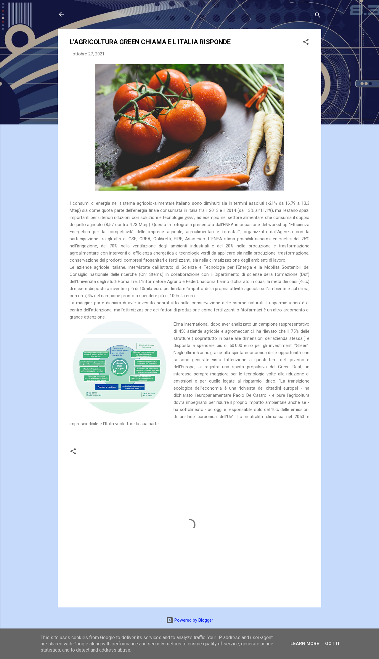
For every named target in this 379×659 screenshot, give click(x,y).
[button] (305, 42)
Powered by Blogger (189, 620)
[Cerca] (317, 16)
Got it (332, 643)
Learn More (304, 643)
